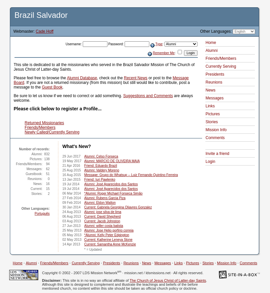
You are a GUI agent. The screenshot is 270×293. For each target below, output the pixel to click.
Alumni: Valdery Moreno (101, 170)
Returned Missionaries (44, 123)
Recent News (135, 78)
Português (42, 213)
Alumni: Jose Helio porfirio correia (109, 230)
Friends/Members (40, 127)
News (211, 90)
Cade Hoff (44, 31)
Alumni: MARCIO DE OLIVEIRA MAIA (112, 161)
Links (210, 106)
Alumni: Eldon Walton (100, 202)
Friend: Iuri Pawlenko (99, 179)
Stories (212, 122)
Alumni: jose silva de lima (102, 212)
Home (211, 42)
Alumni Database (82, 78)
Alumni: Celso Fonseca (101, 156)
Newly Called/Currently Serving (52, 132)
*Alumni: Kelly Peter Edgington (106, 235)
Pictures (213, 114)
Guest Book (52, 87)
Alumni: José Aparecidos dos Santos (111, 184)
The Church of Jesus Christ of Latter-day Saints (168, 280)
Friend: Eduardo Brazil (100, 165)
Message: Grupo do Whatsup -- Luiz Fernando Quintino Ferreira (131, 175)
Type (159, 44)
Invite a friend (217, 153)
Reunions (214, 82)
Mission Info (216, 130)
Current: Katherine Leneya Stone (108, 239)
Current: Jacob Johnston (102, 221)
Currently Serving (221, 66)
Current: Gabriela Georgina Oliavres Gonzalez (118, 207)
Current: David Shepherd (102, 216)
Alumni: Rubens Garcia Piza (105, 198)
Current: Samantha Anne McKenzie (110, 244)
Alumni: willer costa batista (103, 226)
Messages (215, 98)
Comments (215, 137)
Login (210, 161)
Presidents (215, 74)
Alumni (212, 50)
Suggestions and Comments (148, 95)
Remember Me (164, 53)
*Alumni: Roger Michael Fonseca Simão (113, 193)
